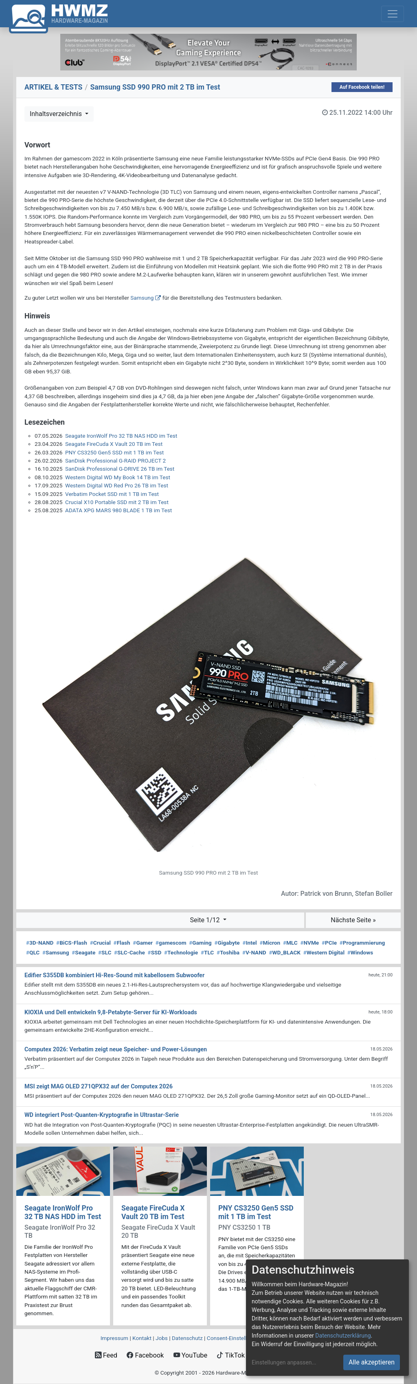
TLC (207, 952)
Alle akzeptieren (372, 1362)
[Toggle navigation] (392, 14)
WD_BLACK (285, 952)
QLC (33, 952)
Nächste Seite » (353, 920)
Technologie (181, 952)
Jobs (162, 1338)
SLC (104, 952)
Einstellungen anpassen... (284, 1362)
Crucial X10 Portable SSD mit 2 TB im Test (117, 502)
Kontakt (141, 1338)
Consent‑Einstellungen (234, 1338)
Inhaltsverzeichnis (56, 114)
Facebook (145, 1355)
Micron (269, 942)
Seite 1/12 (205, 920)
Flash (122, 942)
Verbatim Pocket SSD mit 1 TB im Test (112, 494)
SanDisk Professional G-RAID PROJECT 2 (115, 460)
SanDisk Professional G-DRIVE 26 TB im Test (119, 468)
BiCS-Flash (71, 942)
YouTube (190, 1355)
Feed (106, 1355)
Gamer (143, 942)
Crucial (100, 942)
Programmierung (362, 942)
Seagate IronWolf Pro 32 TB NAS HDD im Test (121, 435)
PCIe (329, 942)
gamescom (171, 942)
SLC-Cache (129, 952)
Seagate (83, 952)
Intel (249, 942)
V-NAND (254, 952)
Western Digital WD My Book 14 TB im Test (117, 477)
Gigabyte (226, 942)
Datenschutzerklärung (343, 1335)
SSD (155, 952)
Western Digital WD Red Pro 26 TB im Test (116, 485)
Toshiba (228, 952)
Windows (360, 952)
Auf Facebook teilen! (362, 87)
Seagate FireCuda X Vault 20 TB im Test (113, 444)
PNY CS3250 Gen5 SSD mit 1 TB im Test (114, 452)
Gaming (200, 942)
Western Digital (324, 952)
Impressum (114, 1338)
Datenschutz (187, 1338)
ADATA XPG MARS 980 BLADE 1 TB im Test (118, 510)
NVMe (309, 942)
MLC (290, 942)
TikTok (231, 1355)
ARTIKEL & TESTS (53, 87)
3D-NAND (39, 942)
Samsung (142, 297)
